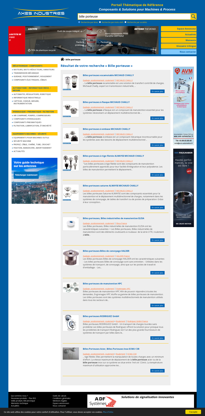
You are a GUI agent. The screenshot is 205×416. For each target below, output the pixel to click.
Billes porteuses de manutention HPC (102, 283)
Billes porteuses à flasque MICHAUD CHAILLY (106, 102)
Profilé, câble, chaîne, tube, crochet (32, 144)
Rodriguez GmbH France (137, 321)
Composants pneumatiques (27, 122)
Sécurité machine (22, 141)
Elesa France (121, 223)
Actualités (190, 34)
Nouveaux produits (19, 398)
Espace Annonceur (186, 28)
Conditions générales (61, 398)
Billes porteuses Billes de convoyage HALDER (106, 250)
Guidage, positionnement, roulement (33, 76)
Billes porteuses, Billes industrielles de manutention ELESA (113, 218)
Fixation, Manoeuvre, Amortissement (33, 148)
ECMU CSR (131, 354)
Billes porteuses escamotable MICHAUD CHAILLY (108, 75)
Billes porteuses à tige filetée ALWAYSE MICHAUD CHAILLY (113, 155)
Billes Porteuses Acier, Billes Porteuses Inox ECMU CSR (111, 348)
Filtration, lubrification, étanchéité (32, 125)
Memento (191, 40)
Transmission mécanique (26, 73)
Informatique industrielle (27, 97)
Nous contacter (188, 51)
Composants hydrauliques (27, 119)
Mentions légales (60, 400)
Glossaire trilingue (186, 46)
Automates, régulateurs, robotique (32, 94)
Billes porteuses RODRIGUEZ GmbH (101, 316)
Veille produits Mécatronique (23, 400)
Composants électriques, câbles (30, 80)
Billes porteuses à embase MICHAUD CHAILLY (106, 129)
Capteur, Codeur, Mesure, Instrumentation (26, 102)
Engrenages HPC (123, 288)
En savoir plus (157, 91)
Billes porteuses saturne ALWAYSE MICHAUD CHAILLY (110, 185)
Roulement (120, 321)
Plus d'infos (108, 412)
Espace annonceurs (61, 403)
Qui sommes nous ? (19, 395)
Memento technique (19, 403)
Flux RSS (32, 398)
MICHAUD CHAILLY (124, 80)
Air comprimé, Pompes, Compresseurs (32, 115)
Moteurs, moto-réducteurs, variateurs (34, 69)
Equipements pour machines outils (31, 137)
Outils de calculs (59, 395)
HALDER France (123, 256)
